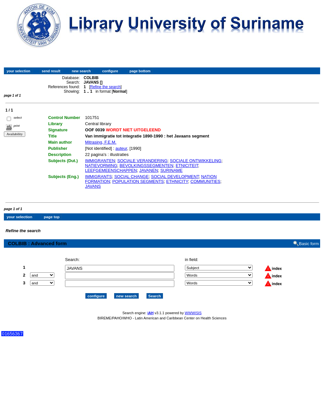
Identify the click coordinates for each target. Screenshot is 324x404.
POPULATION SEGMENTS (138, 181)
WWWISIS (193, 313)
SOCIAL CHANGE (131, 176)
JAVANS (93, 186)
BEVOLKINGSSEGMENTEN (146, 165)
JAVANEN (148, 170)
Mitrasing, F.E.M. (100, 142)
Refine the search (105, 87)
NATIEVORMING (101, 165)
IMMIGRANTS (98, 176)
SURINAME (171, 170)
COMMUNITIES (205, 181)
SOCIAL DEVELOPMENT (175, 176)
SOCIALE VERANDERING (142, 160)
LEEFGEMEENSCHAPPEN (111, 170)
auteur (121, 148)
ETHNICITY (177, 181)
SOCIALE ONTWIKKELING (195, 160)
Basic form (309, 243)
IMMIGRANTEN (100, 160)
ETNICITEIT (187, 165)
